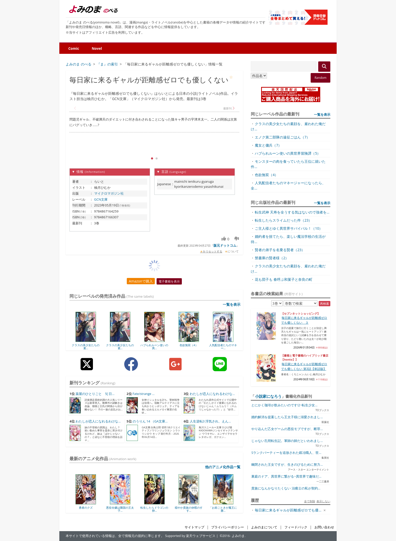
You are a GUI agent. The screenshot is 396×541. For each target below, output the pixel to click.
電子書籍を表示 (169, 281)
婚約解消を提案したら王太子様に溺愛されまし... (287, 417)
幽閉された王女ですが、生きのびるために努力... (287, 464)
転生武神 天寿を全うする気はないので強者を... (292, 212)
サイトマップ (194, 527)
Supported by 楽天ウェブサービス (190, 536)
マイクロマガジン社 (109, 193)
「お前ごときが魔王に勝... (223, 509)
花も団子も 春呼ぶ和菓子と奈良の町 (283, 279)
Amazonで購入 (141, 281)
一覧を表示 (231, 304)
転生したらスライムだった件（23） (283, 220)
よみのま (238, 536)
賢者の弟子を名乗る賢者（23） (280, 249)
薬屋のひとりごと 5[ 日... (95, 394)
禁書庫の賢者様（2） (272, 257)
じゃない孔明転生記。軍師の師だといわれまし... (287, 441)
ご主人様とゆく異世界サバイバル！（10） (289, 228)
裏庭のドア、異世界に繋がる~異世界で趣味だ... (286, 476)
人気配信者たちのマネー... (223, 346)
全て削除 (309, 501)
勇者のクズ (86, 507)
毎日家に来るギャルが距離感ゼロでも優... (288, 510)
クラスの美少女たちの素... (86, 346)
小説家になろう (268, 396)
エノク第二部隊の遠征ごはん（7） (282, 137)
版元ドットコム (224, 245)
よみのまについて (264, 527)
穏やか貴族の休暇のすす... (189, 509)
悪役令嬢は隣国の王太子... (120, 509)
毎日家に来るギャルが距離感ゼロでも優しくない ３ (304, 320)
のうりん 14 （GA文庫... (150, 421)
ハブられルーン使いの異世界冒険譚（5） (287, 153)
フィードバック (295, 527)
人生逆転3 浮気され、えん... (210, 421)
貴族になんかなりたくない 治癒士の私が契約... (285, 488)
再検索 (324, 303)
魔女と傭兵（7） (268, 145)
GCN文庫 (101, 199)
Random (320, 78)
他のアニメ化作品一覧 (222, 466)
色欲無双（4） (189, 345)
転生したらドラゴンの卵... (154, 509)
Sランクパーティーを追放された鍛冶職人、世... (286, 453)
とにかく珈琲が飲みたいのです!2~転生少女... (284, 405)
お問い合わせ (324, 527)
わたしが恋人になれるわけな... (212, 394)
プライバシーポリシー (227, 527)
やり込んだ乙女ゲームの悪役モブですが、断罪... (287, 429)
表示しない (323, 501)
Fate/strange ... (144, 394)
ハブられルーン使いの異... (154, 346)
